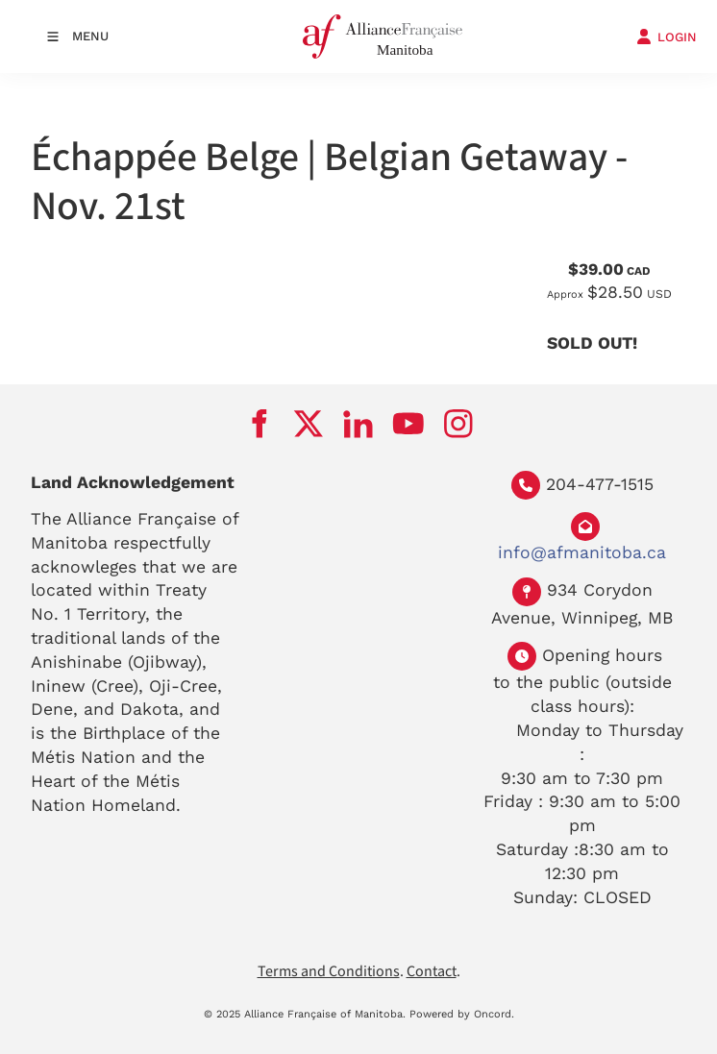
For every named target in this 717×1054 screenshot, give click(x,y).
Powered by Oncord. (461, 1014)
